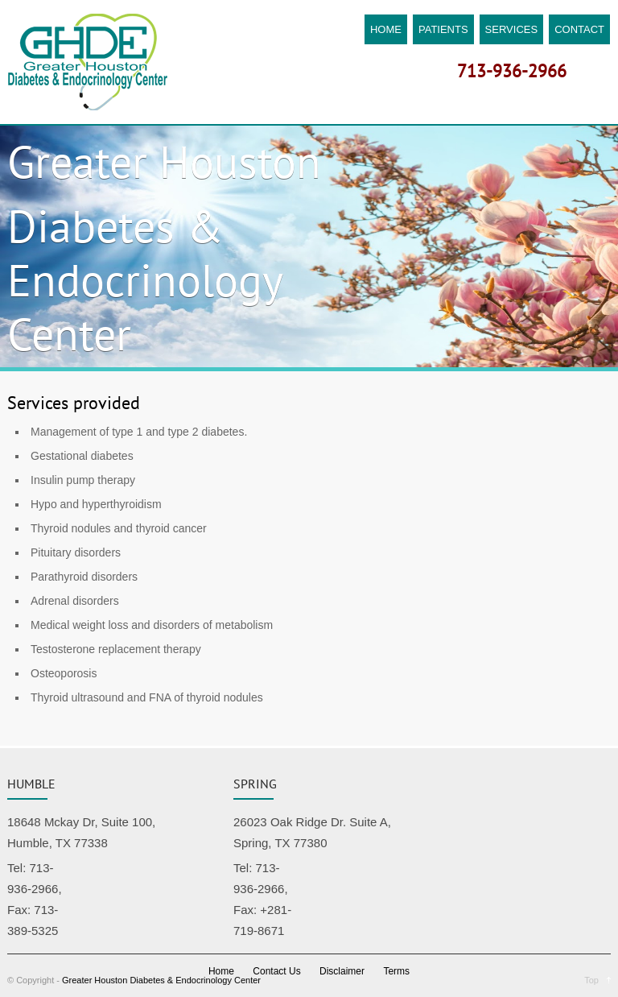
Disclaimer (342, 971)
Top (591, 980)
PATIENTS (443, 29)
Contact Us (276, 971)
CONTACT (579, 29)
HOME (386, 29)
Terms (396, 971)
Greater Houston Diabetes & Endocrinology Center (161, 980)
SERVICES (511, 29)
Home (221, 971)
